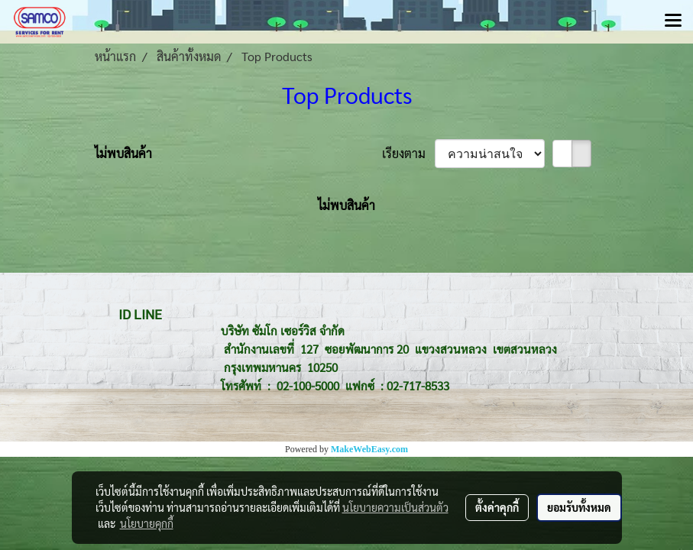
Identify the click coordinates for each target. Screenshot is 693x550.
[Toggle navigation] (673, 21)
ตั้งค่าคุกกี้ (497, 507)
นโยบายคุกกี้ (146, 523)
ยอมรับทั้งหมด (579, 507)
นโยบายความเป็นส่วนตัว (395, 507)
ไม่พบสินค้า (123, 153)
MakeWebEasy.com (369, 449)
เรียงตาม (408, 153)
